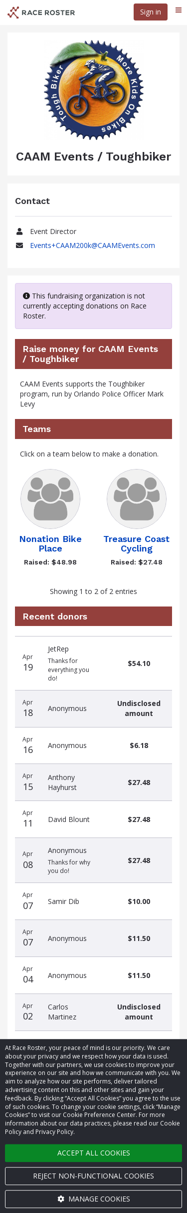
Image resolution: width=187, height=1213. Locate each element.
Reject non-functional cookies (93, 1175)
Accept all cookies (93, 1153)
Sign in (150, 11)
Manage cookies (93, 1199)
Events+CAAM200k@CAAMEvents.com (92, 245)
